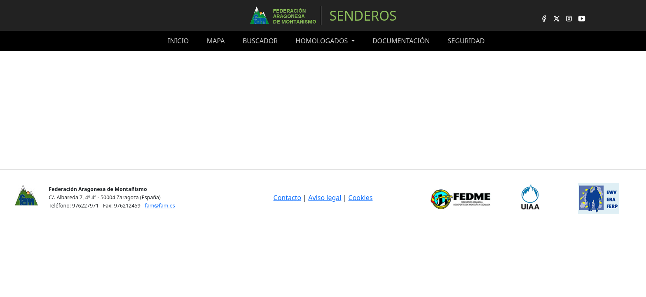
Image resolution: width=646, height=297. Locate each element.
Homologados (323, 40)
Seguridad (466, 40)
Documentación (401, 40)
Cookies (361, 197)
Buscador (260, 40)
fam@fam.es (160, 205)
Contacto (288, 197)
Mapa (216, 40)
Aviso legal (324, 197)
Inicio (178, 40)
